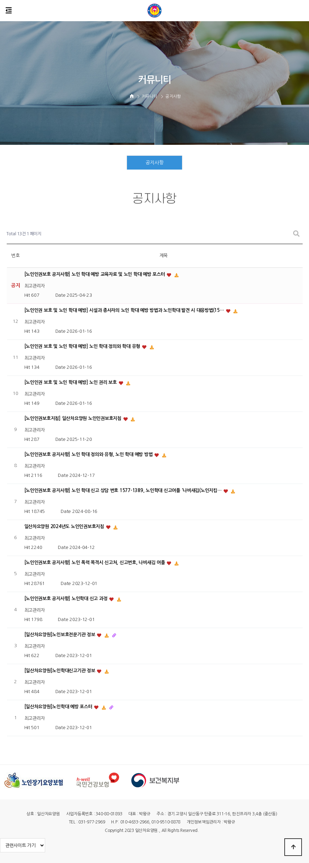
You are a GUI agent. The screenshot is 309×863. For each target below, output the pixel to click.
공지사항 (155, 162)
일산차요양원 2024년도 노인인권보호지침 (64, 526)
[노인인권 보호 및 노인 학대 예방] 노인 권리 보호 (71, 382)
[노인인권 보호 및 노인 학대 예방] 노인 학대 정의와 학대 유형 (82, 346)
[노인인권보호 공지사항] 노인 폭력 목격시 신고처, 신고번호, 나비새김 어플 (95, 562)
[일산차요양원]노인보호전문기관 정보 (60, 634)
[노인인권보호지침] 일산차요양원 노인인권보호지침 (73, 418)
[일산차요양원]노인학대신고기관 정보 (60, 670)
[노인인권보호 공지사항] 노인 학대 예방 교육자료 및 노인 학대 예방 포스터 (95, 274)
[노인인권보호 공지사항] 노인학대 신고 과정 (66, 598)
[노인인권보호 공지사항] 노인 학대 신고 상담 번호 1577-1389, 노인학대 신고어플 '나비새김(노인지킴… (123, 490)
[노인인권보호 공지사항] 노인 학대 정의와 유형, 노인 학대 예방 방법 (89, 454)
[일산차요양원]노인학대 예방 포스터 (59, 706)
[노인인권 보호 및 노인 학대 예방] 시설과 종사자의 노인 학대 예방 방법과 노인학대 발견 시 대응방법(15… (124, 310)
